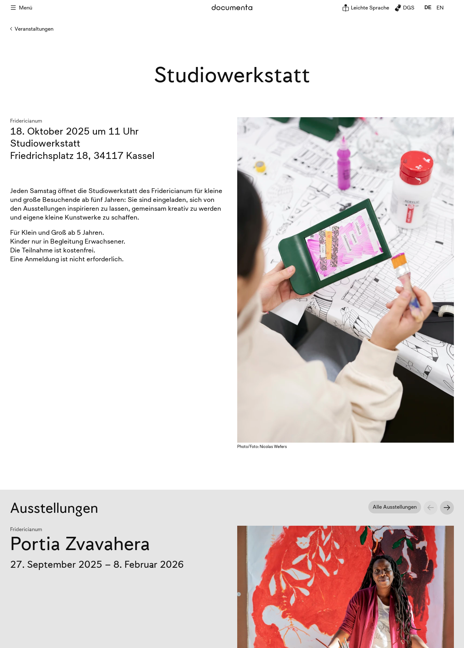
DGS (404, 7)
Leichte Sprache (365, 7)
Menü (21, 7)
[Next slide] (447, 508)
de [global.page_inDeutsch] (428, 7)
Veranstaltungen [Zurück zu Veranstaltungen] (31, 28)
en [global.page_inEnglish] (440, 7)
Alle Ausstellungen (395, 506)
